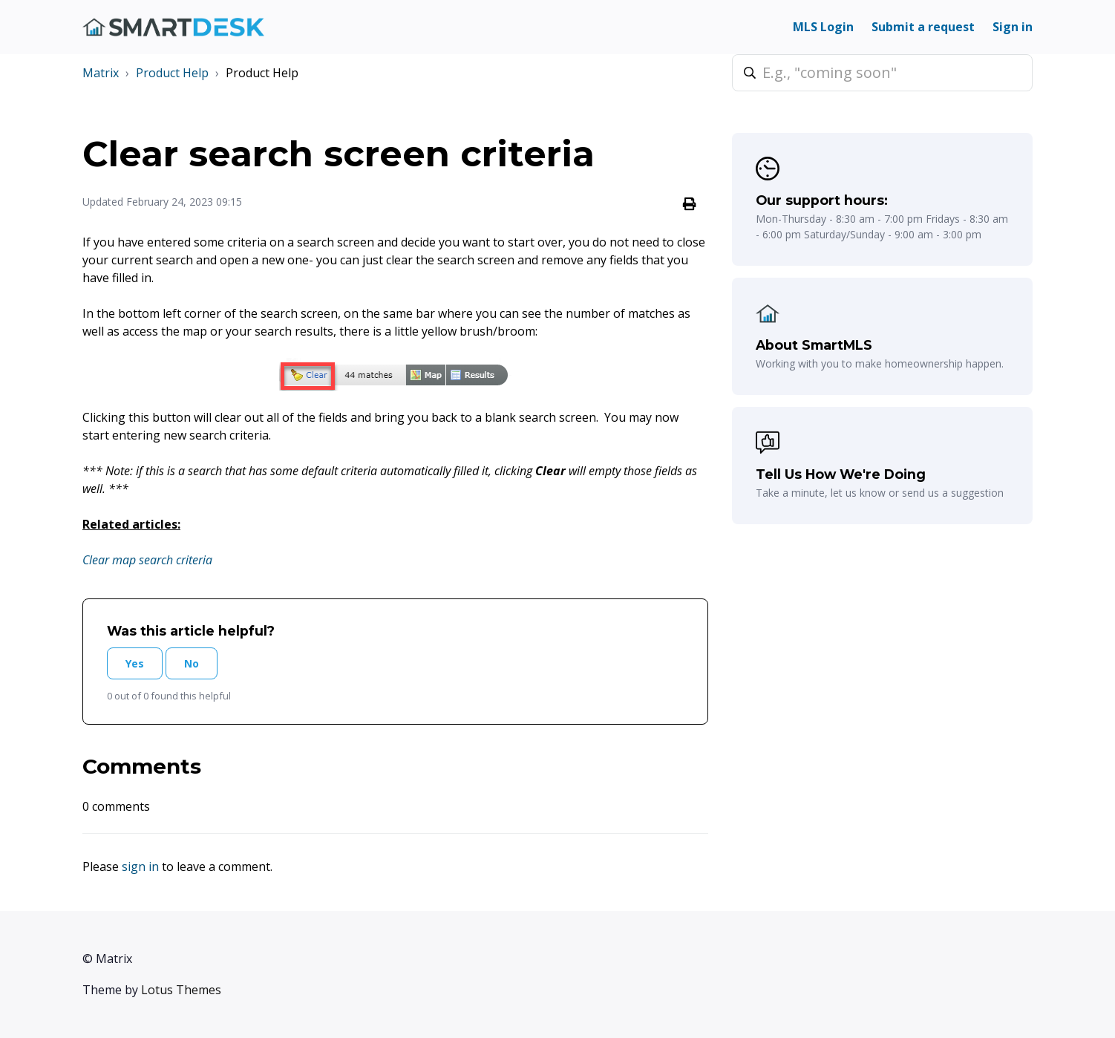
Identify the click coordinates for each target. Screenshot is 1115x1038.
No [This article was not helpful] (191, 663)
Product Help (172, 73)
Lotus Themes (181, 990)
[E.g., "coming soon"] (882, 72)
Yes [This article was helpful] (134, 663)
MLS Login (823, 27)
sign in (140, 866)
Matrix (100, 73)
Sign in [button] (1013, 27)
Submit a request (923, 27)
